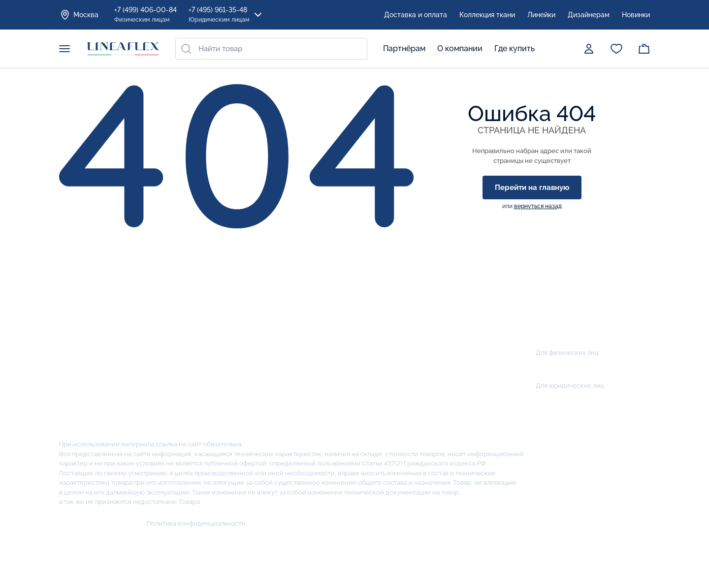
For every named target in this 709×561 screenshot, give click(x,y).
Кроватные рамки (194, 352)
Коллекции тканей (195, 417)
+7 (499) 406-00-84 (145, 15)
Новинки (636, 15)
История (75, 309)
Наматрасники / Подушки (210, 374)
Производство (87, 331)
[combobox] (271, 49)
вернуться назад (538, 206)
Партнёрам (404, 48)
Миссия (74, 352)
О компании (460, 48)
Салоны (320, 331)
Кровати (177, 396)
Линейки (541, 15)
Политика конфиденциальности (196, 523)
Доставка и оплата (415, 15)
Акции (319, 287)
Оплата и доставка (341, 309)
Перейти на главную (532, 187)
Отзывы (73, 374)
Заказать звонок (567, 318)
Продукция (185, 287)
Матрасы (178, 309)
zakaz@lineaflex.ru (570, 405)
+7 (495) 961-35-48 (219, 15)
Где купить (514, 48)
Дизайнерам (589, 15)
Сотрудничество (337, 352)
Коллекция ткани (487, 15)
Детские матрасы (194, 331)
